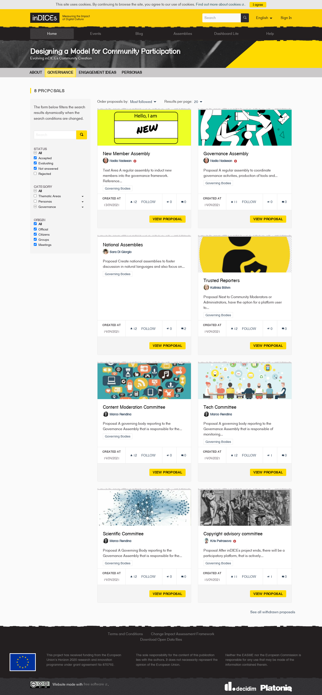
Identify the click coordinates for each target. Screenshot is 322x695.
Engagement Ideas (97, 72)
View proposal (169, 219)
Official (41, 229)
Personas (132, 72)
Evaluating (43, 163)
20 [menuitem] (196, 102)
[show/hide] (84, 196)
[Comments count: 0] (183, 201)
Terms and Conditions (125, 634)
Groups (41, 239)
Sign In (286, 18)
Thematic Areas (47, 196)
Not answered (46, 168)
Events (95, 33)
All (38, 153)
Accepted (43, 158)
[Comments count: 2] (183, 328)
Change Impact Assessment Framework (182, 634)
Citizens (42, 234)
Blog (139, 33)
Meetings (42, 245)
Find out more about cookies (220, 4)
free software (96, 684)
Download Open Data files (161, 639)
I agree (258, 4)
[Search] (55, 134)
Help (270, 33)
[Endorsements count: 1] (269, 455)
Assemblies (183, 33)
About (36, 72)
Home (52, 33)
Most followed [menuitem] (141, 102)
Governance (60, 72)
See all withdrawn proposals (272, 612)
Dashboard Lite (226, 33)
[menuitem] (264, 18)
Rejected (42, 174)
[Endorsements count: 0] (169, 201)
